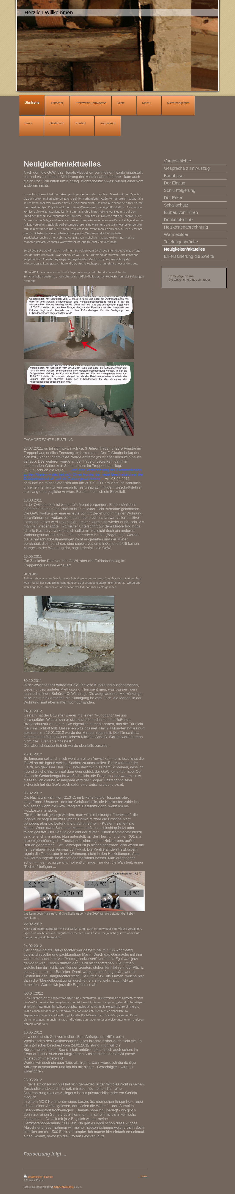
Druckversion (33, 1176)
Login (144, 1176)
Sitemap (48, 1176)
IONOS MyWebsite (64, 1187)
